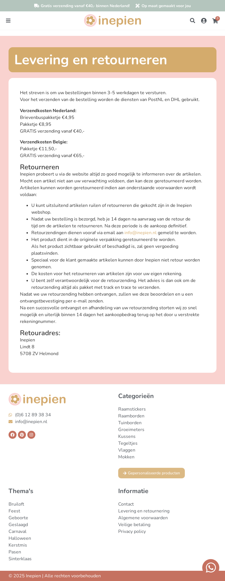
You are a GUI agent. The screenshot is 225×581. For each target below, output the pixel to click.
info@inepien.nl (140, 233)
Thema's (21, 491)
